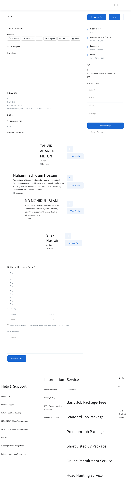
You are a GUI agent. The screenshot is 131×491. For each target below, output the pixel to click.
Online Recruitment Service (89, 460)
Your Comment (13, 331)
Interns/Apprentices (32, 215)
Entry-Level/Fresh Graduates (46, 208)
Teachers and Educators (33, 189)
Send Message (105, 125)
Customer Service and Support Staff (45, 180)
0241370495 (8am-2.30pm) (11, 413)
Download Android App (53, 417)
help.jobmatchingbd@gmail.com (14, 454)
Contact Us (5, 396)
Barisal (50, 248)
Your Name (11, 314)
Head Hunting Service (85, 475)
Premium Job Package (85, 431)
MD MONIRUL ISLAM (41, 200)
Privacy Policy (49, 398)
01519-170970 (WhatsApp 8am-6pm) (14, 421)
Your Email (51, 314)
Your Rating (11, 308)
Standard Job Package (85, 416)
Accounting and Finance (22, 180)
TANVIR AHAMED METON (47, 151)
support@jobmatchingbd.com (13, 446)
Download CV (96, 17)
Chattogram (18, 193)
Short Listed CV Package (86, 446)
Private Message (97, 131)
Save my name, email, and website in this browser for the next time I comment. (39, 325)
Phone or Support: (8, 404)
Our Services (71, 389)
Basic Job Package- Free (86, 402)
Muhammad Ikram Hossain (35, 175)
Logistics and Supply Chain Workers (31, 186)
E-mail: (4, 437)
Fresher (43, 161)
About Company (50, 389)
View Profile (75, 156)
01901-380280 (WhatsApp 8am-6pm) (14, 429)
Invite (114, 17)
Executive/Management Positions (26, 183)
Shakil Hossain (52, 238)
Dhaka (28, 218)
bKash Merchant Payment (122, 414)
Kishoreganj (45, 164)
